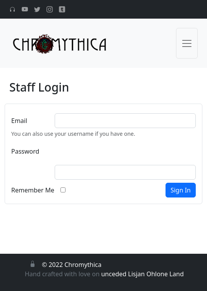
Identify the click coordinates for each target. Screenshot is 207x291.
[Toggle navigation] (187, 43)
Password (25, 151)
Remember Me (32, 190)
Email (19, 120)
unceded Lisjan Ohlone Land (142, 274)
